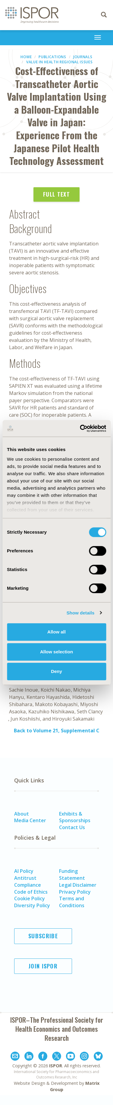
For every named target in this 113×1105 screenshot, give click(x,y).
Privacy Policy (75, 892)
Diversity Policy (32, 905)
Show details (81, 612)
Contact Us (72, 827)
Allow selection (56, 651)
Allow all (56, 631)
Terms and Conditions (71, 902)
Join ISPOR (43, 966)
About (21, 813)
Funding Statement (72, 874)
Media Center (30, 820)
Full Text (56, 194)
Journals (83, 56)
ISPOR (55, 1066)
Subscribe (43, 936)
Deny (56, 671)
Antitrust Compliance (27, 881)
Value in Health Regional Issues (59, 62)
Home (26, 56)
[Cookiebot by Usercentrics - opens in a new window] (80, 428)
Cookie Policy (29, 898)
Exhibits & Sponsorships (74, 817)
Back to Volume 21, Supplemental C (56, 730)
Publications (52, 56)
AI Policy (23, 871)
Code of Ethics (31, 892)
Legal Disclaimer (77, 885)
